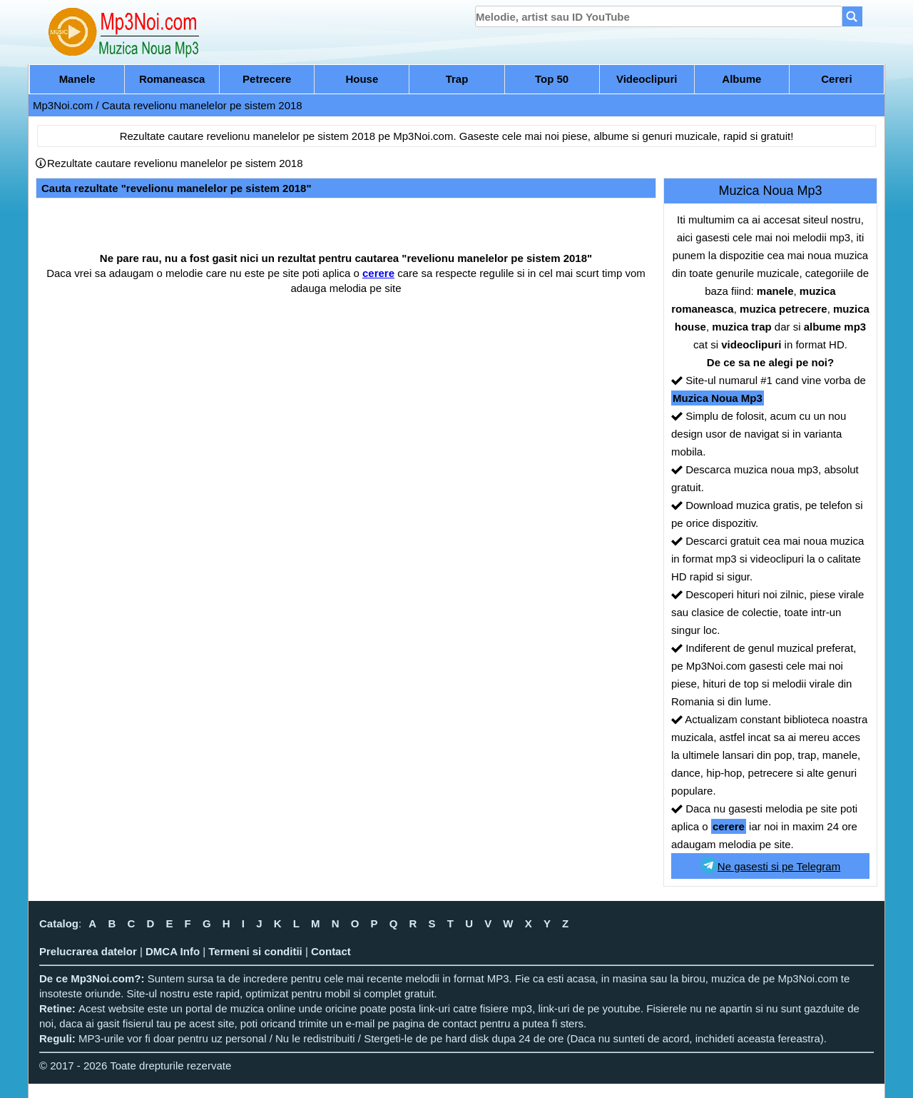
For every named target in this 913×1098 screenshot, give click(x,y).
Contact (331, 951)
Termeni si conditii (255, 951)
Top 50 (551, 79)
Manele (77, 79)
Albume (741, 79)
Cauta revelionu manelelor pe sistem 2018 (202, 105)
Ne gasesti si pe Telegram (770, 865)
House (361, 79)
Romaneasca (172, 79)
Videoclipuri (647, 79)
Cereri (836, 79)
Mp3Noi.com (63, 105)
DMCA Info (173, 951)
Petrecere (267, 79)
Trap (457, 79)
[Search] (852, 16)
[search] (658, 16)
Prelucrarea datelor (88, 951)
